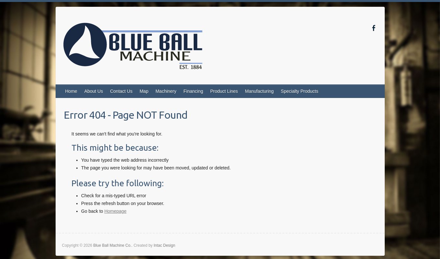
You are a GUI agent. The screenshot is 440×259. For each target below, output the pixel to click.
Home (71, 91)
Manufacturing (259, 91)
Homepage (115, 211)
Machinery (166, 91)
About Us (93, 91)
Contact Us (121, 91)
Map (144, 91)
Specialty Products (299, 91)
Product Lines (224, 91)
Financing (193, 91)
